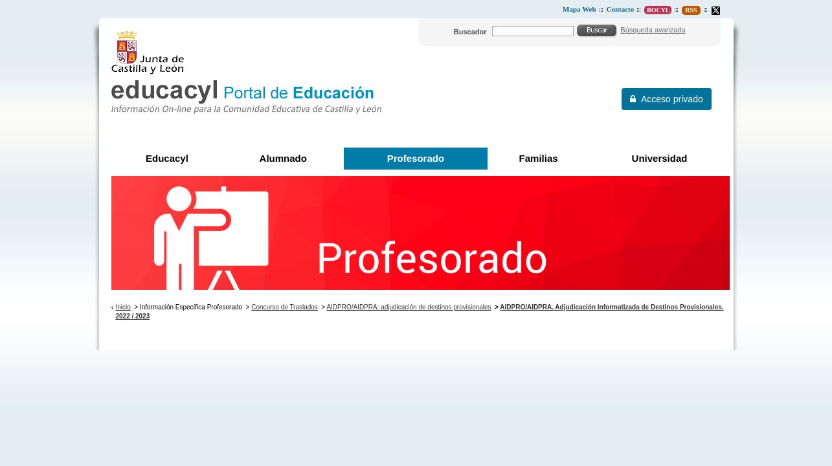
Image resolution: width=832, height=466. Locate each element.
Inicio (122, 307)
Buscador (470, 32)
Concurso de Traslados (284, 307)
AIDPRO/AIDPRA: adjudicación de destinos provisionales (408, 307)
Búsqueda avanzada (652, 30)
